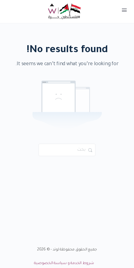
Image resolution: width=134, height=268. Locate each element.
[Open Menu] (124, 11)
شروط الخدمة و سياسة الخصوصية (64, 263)
